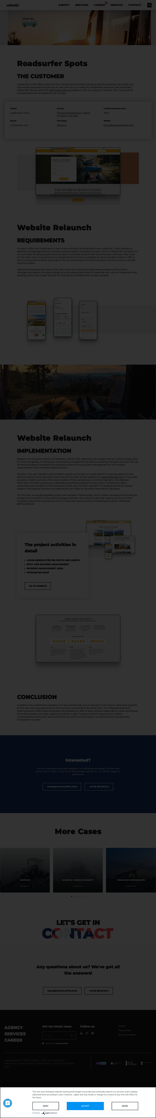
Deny (45, 1106)
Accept (85, 1106)
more (125, 1106)
